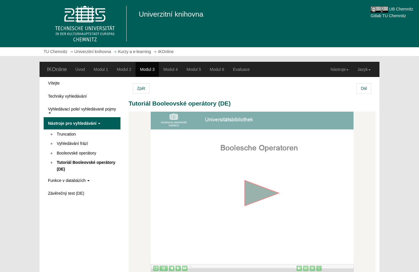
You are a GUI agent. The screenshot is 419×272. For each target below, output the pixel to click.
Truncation (66, 134)
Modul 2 (124, 69)
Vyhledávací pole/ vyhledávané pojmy (82, 110)
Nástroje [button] (340, 69)
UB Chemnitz (401, 9)
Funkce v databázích (69, 180)
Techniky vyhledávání (67, 96)
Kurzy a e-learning (134, 51)
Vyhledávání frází (72, 143)
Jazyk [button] (364, 69)
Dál (364, 88)
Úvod (80, 69)
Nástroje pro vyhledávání (74, 123)
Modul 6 (217, 69)
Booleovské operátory (76, 153)
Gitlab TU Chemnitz (388, 15)
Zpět (141, 88)
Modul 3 (147, 69)
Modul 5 (194, 69)
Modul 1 (101, 69)
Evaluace (241, 69)
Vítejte (54, 83)
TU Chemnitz (56, 51)
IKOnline (57, 69)
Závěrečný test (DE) (66, 193)
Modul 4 (170, 69)
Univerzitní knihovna (92, 51)
